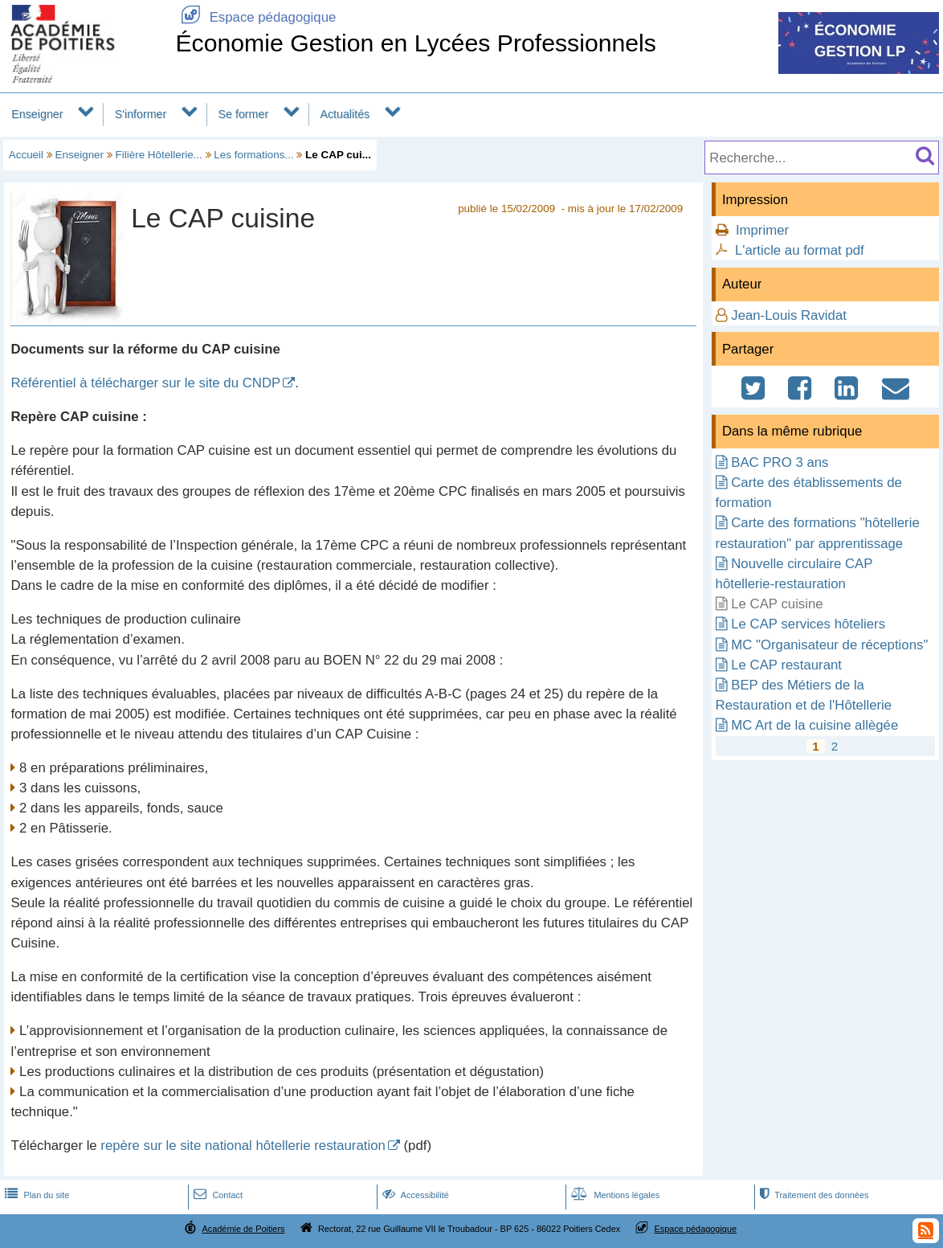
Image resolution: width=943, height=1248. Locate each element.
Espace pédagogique (255, 17)
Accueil (26, 155)
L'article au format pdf (799, 250)
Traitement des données (812, 1195)
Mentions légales (613, 1195)
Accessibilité (414, 1195)
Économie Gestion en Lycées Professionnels (415, 43)
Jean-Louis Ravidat (789, 315)
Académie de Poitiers (243, 1229)
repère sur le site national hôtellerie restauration (242, 1145)
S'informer (141, 114)
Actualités (344, 114)
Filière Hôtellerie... (159, 155)
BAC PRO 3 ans (779, 462)
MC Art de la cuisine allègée (814, 725)
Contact (216, 1195)
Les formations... (253, 155)
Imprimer (762, 230)
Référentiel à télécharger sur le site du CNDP (145, 383)
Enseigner (37, 114)
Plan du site (35, 1195)
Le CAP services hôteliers (808, 624)
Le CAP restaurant (786, 665)
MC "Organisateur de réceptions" (829, 645)
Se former (243, 114)
